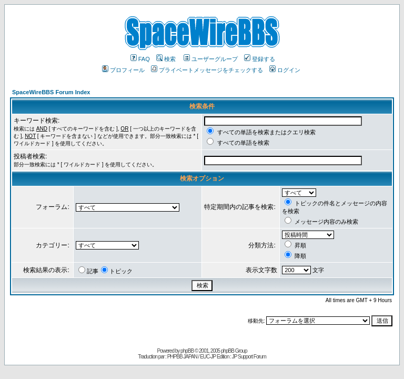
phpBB (187, 351)
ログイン (284, 70)
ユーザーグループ (211, 59)
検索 (166, 59)
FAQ (140, 59)
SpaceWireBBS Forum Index (51, 92)
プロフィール (123, 70)
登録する (259, 59)
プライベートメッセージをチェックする (207, 70)
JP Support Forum (249, 357)
